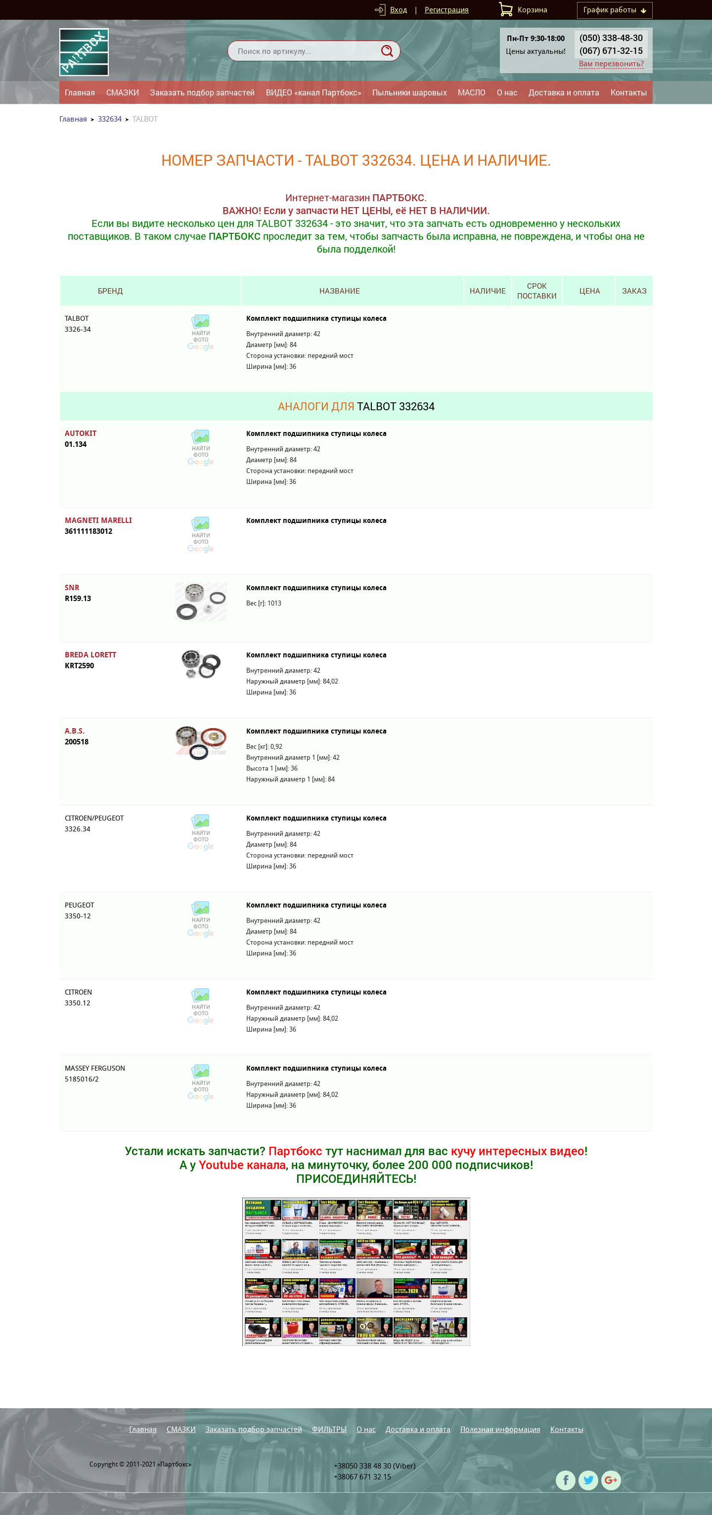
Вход (398, 9)
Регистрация (447, 9)
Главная (80, 92)
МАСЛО (472, 92)
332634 (110, 119)
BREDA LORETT (110, 660)
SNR (110, 593)
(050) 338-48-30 (611, 37)
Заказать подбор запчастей (202, 92)
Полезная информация (500, 1429)
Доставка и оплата (564, 92)
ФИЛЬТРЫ (329, 1429)
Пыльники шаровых (409, 92)
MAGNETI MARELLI (110, 526)
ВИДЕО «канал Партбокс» (313, 92)
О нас (507, 92)
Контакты (629, 92)
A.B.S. (110, 736)
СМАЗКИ (122, 92)
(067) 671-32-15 (611, 50)
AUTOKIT (110, 439)
